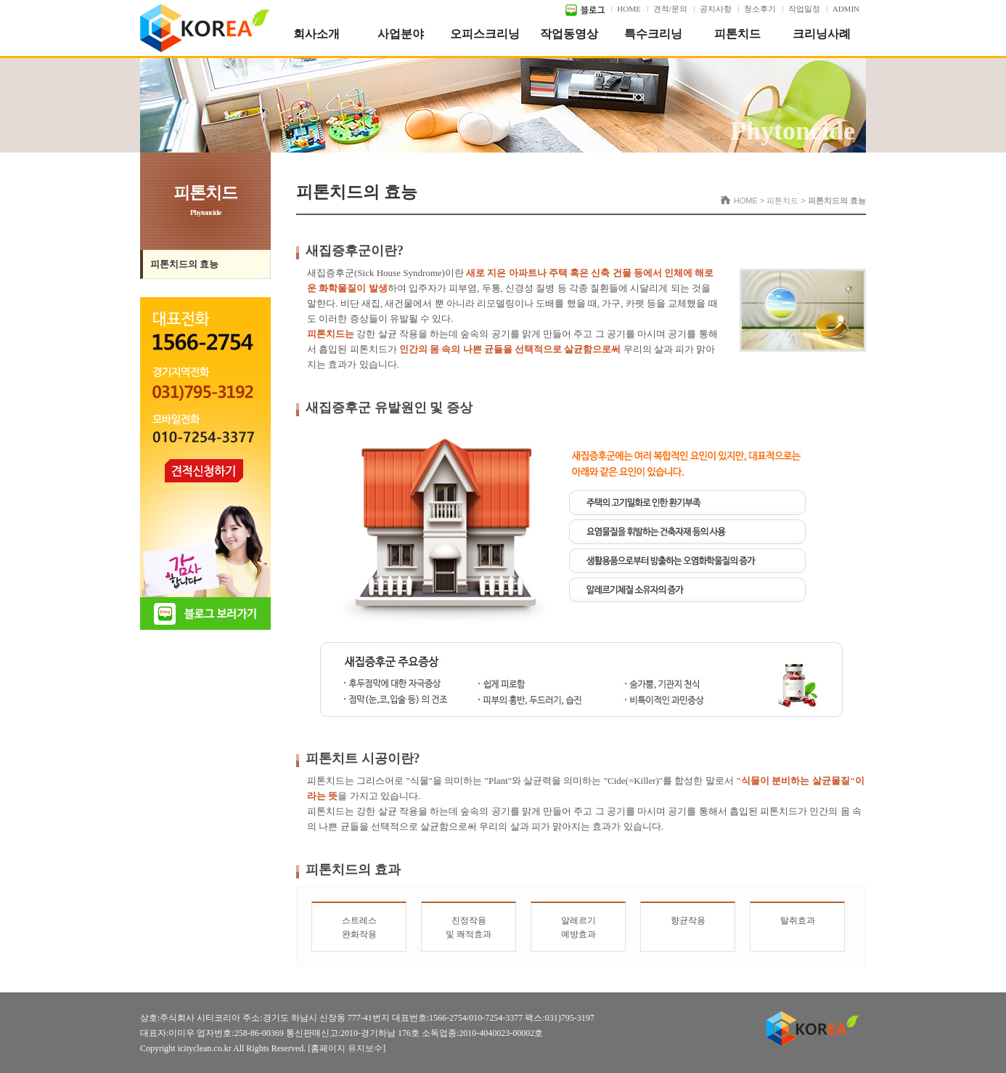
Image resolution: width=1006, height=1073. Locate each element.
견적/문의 (670, 8)
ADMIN (846, 8)
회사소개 (316, 34)
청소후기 (760, 8)
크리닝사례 (822, 34)
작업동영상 (569, 34)
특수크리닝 (653, 34)
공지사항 (716, 8)
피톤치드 (737, 34)
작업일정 (804, 8)
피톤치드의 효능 (184, 264)
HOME (628, 8)
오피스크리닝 (485, 34)
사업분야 (400, 34)
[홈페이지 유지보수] (346, 1048)
